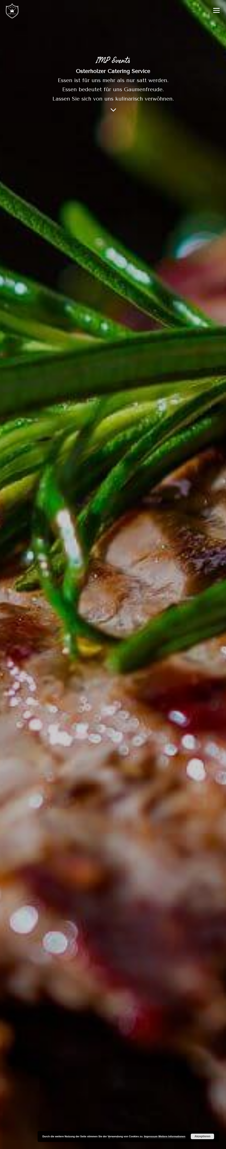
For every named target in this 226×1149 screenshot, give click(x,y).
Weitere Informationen (171, 1136)
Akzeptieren (202, 1136)
